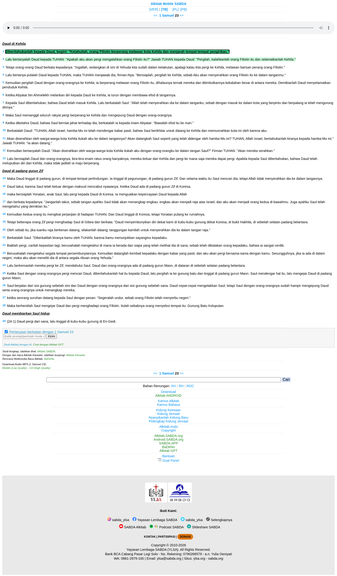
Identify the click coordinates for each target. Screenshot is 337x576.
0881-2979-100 (132, 558)
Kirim (51, 336)
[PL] (175, 9)
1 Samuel (166, 15)
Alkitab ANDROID (168, 395)
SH (173, 386)
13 (4, 158)
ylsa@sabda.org (169, 558)
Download (168, 392)
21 (4, 237)
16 (4, 193)
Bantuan (168, 456)
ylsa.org (199, 558)
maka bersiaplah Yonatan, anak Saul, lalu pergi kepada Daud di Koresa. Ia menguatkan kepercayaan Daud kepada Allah (97, 194)
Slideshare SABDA (203, 527)
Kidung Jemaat (168, 414)
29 (4, 321)
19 (4, 221)
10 (4, 130)
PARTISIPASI (166, 536)
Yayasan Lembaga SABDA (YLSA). (153, 549)
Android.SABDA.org (168, 439)
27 (4, 297)
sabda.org (215, 558)
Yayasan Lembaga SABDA (154, 520)
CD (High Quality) (39, 368)
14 (4, 178)
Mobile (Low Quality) (14, 368)
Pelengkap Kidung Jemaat (168, 421)
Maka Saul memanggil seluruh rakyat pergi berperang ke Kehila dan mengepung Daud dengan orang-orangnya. (88, 115)
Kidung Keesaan (168, 410)
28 (4, 305)
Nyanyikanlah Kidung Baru (168, 417)
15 (4, 186)
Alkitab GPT (169, 451)
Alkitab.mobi (168, 426)
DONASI (185, 536)
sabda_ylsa (118, 520)
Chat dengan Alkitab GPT (48, 344)
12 (4, 150)
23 (4, 253)
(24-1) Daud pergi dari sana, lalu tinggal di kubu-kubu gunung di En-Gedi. (61, 321)
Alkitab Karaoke (75, 355)
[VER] (153, 9)
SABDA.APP (168, 443)
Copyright (168, 430)
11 (4, 138)
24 (4, 265)
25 (4, 273)
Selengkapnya (219, 520)
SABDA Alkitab (132, 527)
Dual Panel (168, 460)
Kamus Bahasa (168, 405)
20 (4, 229)
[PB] (183, 9)
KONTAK (150, 536)
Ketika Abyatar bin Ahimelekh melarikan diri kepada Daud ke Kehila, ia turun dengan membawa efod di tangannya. (90, 95)
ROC (190, 386)
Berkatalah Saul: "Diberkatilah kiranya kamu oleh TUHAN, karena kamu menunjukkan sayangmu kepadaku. (87, 238)
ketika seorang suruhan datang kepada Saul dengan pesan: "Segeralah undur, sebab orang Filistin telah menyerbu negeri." (99, 298)
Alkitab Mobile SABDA (169, 4)
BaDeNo (49, 358)
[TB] (164, 9)
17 (4, 201)
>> (182, 15)
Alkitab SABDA (46, 351)
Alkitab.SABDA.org (168, 436)
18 (4, 213)
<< (156, 15)
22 (4, 245)
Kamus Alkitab (168, 401)
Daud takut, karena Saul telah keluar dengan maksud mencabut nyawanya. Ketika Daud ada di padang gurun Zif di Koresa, (99, 186)
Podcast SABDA (166, 527)
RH (181, 386)
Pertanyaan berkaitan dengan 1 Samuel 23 (41, 332)
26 (4, 285)
